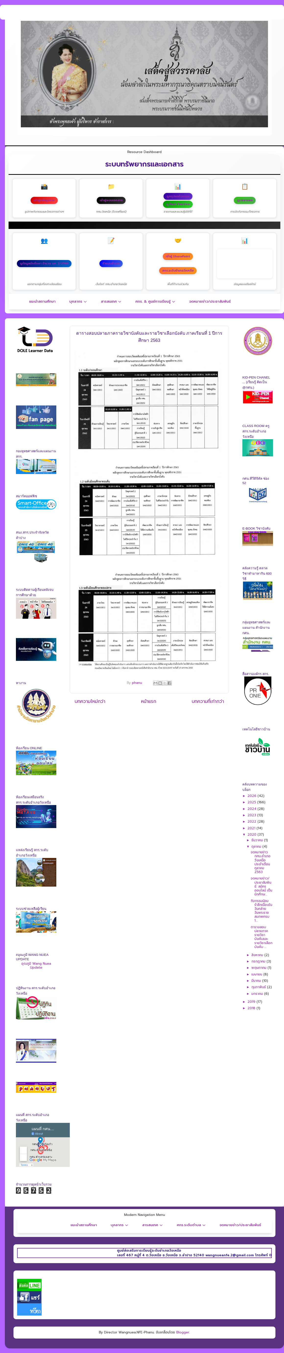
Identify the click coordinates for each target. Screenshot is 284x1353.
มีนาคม (256, 980)
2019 (252, 1001)
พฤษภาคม (259, 967)
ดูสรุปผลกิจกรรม (177, 196)
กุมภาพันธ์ (259, 987)
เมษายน (257, 974)
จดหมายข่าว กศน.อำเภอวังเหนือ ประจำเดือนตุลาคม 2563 (261, 862)
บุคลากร (78, 301)
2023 (252, 815)
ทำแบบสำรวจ (111, 263)
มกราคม (257, 993)
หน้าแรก (148, 701)
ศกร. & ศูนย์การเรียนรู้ (155, 301)
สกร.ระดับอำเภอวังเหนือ (178, 270)
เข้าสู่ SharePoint (178, 256)
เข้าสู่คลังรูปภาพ (44, 200)
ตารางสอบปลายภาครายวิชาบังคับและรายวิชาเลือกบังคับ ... (261, 937)
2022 (253, 821)
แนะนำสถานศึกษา (42, 301)
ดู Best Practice (178, 204)
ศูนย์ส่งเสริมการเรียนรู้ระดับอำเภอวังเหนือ (172, 1250)
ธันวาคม (257, 840)
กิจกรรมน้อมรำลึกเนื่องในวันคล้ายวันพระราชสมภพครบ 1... (261, 910)
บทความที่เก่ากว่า (208, 701)
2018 (252, 1008)
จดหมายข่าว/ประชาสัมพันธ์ (210, 301)
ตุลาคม (256, 846)
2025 (252, 802)
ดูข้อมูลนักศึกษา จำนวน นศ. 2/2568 (44, 263)
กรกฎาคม (259, 961)
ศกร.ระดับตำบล (191, 1225)
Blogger (182, 1332)
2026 (253, 795)
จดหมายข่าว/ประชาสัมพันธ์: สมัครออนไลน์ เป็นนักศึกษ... (261, 886)
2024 (253, 808)
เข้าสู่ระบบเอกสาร (111, 200)
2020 (253, 834)
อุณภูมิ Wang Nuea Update (36, 965)
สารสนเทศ (111, 301)
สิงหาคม (257, 955)
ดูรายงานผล (245, 200)
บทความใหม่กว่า (90, 701)
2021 (252, 828)
